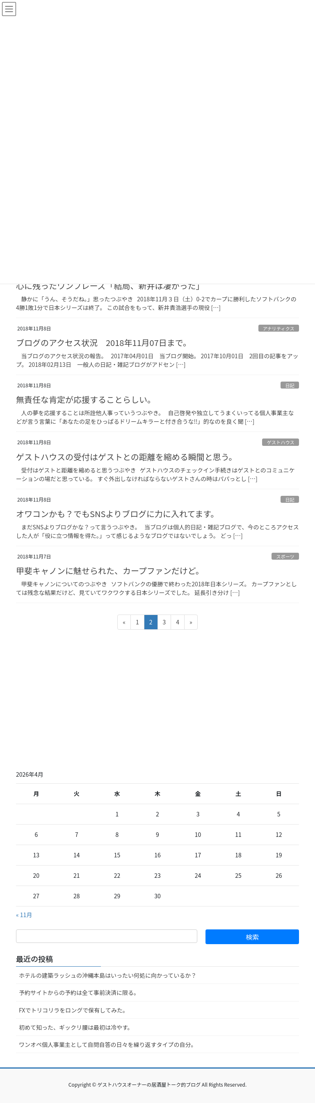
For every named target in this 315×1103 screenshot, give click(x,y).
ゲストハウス (280, 442)
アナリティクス (278, 328)
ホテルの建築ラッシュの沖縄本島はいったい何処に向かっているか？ (107, 975)
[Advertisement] (157, 698)
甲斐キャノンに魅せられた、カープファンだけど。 (110, 570)
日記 (289, 385)
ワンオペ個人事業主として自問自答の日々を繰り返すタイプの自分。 (108, 1044)
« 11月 (24, 915)
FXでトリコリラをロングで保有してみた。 (73, 1010)
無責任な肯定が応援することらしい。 (85, 399)
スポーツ (285, 556)
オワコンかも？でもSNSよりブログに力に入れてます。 (117, 514)
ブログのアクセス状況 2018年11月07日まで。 (103, 342)
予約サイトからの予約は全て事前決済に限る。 (79, 992)
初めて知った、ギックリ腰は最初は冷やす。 (76, 1027)
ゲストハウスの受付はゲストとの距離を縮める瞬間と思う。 (126, 457)
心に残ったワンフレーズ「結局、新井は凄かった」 (110, 286)
